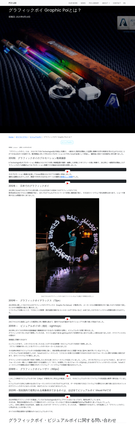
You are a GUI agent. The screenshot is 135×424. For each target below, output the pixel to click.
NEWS (83, 3)
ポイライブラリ (22, 137)
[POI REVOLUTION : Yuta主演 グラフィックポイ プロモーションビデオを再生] (67, 172)
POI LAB (12, 2)
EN (124, 3)
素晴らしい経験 (67, 176)
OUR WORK (73, 3)
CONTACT (117, 3)
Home (11, 137)
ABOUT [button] (105, 3)
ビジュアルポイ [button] (67, 142)
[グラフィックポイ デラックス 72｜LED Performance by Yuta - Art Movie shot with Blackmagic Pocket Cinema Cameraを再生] (67, 319)
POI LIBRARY (94, 3)
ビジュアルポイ (36, 137)
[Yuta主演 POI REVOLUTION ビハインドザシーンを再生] (67, 183)
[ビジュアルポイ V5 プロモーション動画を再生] (67, 397)
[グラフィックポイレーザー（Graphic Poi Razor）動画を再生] (67, 376)
